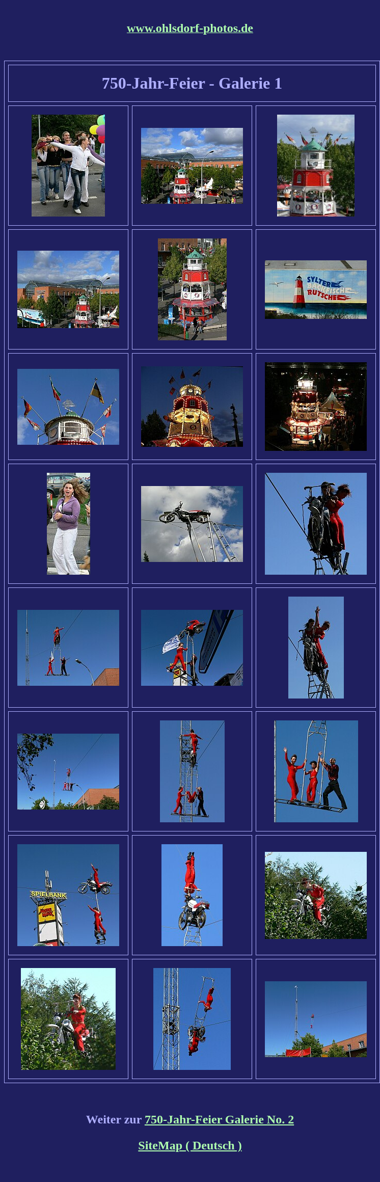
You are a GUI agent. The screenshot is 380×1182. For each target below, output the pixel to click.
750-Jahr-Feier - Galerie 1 (192, 83)
